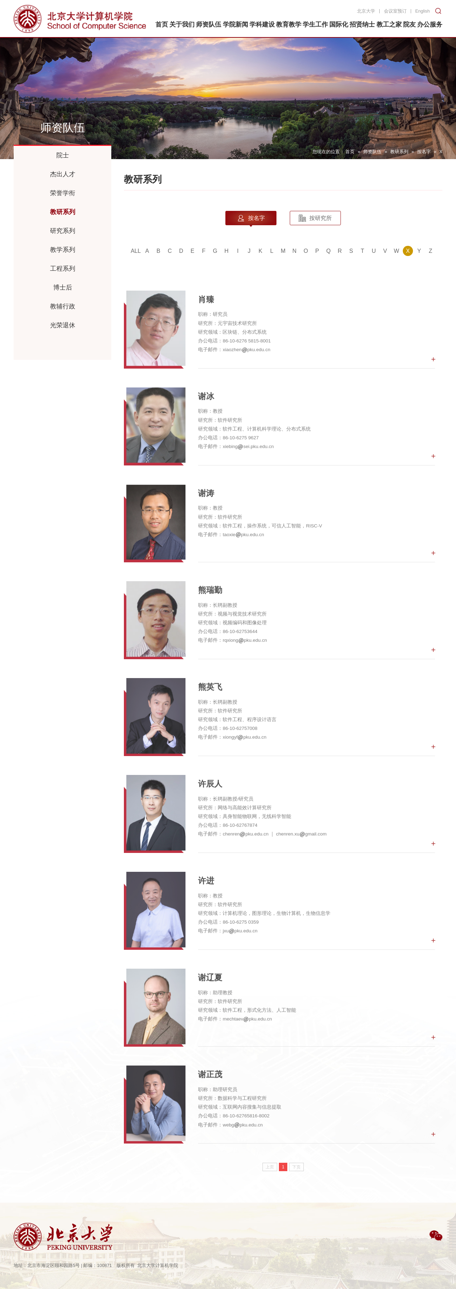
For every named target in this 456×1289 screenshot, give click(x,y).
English (422, 11)
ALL (136, 251)
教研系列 (399, 151)
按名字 (424, 151)
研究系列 (62, 230)
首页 (350, 151)
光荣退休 (62, 325)
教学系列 (62, 249)
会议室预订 (395, 11)
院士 (62, 155)
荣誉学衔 (62, 193)
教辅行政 (62, 306)
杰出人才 (62, 174)
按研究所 (315, 218)
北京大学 (366, 11)
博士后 (62, 287)
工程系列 (62, 268)
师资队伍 (372, 151)
